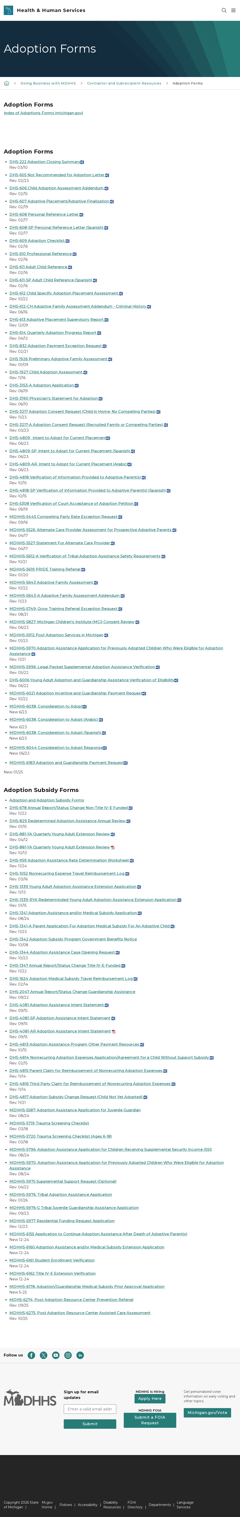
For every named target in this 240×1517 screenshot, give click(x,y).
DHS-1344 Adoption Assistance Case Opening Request (64, 952)
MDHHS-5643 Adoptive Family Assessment (53, 582)
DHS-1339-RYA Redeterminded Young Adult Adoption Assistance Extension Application (95, 900)
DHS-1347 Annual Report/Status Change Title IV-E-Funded (67, 965)
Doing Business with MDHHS (48, 83)
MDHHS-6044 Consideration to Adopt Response (58, 747)
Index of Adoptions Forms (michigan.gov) (43, 113)
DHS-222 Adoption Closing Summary (46, 162)
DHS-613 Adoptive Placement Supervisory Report (58, 319)
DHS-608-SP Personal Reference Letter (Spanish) (58, 227)
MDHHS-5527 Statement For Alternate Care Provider (62, 543)
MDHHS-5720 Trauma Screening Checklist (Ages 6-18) (60, 1136)
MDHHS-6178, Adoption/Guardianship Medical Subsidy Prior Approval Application (87, 1286)
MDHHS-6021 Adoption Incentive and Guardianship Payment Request (77, 693)
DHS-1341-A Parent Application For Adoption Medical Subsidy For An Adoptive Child (91, 926)
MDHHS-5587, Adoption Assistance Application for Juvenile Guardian (75, 1110)
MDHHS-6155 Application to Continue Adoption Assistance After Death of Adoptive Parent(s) (98, 1234)
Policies (66, 1505)
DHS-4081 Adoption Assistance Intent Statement (59, 1005)
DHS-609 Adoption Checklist (39, 240)
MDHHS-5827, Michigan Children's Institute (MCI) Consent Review (72, 622)
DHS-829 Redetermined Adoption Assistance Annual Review (69, 821)
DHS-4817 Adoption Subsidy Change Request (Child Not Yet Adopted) (78, 1097)
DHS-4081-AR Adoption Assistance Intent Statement (60, 1031)
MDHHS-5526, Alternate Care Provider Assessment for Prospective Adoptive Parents (92, 530)
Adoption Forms (188, 83)
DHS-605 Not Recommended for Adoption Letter (59, 175)
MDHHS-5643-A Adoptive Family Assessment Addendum (66, 595)
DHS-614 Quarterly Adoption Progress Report (55, 332)
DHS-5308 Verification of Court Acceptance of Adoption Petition (73, 503)
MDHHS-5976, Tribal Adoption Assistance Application (60, 1194)
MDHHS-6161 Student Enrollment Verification (52, 1260)
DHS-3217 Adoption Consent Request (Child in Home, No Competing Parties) (84, 411)
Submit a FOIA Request (150, 1420)
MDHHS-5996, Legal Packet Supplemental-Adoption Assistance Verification (84, 667)
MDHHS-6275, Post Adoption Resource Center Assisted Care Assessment (79, 1313)
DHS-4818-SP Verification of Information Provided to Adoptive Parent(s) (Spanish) (87, 490)
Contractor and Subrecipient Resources (124, 83)
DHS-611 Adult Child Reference (40, 267)
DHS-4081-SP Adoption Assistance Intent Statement (59, 1018)
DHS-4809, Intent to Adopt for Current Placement (59, 438)
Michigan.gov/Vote (207, 1412)
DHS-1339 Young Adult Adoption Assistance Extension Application (72, 886)
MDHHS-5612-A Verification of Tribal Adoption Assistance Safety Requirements (85, 556)
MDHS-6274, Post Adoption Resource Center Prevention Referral (71, 1300)
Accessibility (88, 1505)
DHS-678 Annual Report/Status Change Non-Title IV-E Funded (70, 808)
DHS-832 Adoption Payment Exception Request (57, 346)
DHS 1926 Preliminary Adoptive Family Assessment (60, 359)
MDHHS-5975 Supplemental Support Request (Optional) (62, 1181)
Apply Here (150, 1398)
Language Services (185, 1504)
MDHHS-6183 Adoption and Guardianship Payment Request (66, 762)
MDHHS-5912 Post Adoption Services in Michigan (56, 635)
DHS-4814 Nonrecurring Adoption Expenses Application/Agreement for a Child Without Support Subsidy (111, 1057)
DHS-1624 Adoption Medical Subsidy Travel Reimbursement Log (71, 978)
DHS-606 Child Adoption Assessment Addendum (58, 188)
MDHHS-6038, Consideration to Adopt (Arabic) (56, 719)
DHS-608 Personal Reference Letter (46, 214)
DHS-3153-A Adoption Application (44, 385)
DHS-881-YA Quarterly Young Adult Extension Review (59, 834)
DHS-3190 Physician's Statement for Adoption (55, 398)
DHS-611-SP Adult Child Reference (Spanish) (53, 280)
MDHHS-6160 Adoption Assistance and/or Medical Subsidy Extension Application (86, 1247)
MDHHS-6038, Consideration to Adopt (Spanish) (57, 732)
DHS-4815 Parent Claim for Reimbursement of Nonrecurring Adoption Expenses (88, 1070)
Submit (90, 1424)
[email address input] (90, 1409)
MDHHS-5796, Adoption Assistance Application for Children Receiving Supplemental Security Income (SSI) (110, 1149)
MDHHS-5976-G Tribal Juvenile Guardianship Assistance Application (74, 1208)
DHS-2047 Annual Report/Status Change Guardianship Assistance (72, 992)
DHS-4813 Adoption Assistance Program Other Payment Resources (76, 1044)
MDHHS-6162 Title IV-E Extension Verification (52, 1273)
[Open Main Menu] (233, 10)
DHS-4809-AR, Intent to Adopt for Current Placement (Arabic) (70, 464)
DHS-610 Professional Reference (42, 254)
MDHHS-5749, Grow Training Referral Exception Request (63, 609)
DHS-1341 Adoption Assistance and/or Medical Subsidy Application (75, 913)
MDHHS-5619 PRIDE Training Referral (47, 569)
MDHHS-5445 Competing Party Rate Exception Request (65, 517)
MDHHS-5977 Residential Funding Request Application (62, 1221)
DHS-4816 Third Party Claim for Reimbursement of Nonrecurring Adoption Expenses (92, 1084)
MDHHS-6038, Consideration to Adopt (47, 706)
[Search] (224, 10)
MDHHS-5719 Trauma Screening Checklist (49, 1123)
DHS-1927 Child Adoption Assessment (48, 372)
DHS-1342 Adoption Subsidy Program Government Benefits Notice (73, 939)
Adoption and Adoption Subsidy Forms (46, 800)
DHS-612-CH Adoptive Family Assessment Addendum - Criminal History (80, 306)
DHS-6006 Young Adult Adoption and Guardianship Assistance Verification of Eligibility (93, 680)
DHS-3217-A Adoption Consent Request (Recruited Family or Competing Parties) (88, 424)
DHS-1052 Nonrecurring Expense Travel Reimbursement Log (66, 873)
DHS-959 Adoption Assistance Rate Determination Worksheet (71, 860)
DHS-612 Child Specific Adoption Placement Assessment (66, 293)
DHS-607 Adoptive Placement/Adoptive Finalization (61, 201)
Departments (160, 1505)
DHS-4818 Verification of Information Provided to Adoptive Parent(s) (77, 477)
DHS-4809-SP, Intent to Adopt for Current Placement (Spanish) (72, 451)
